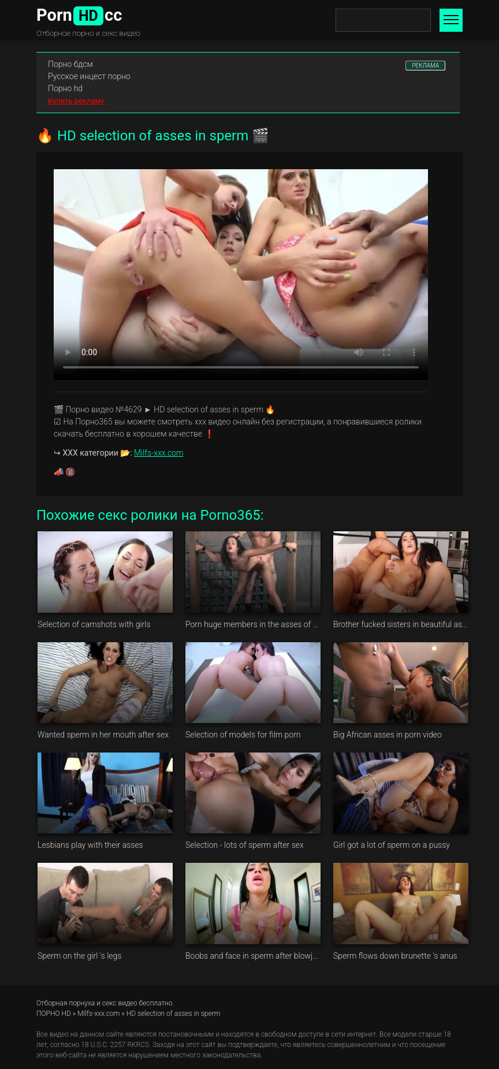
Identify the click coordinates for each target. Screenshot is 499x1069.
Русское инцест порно (89, 76)
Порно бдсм (70, 64)
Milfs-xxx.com (158, 452)
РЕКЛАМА (425, 65)
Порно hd (65, 88)
